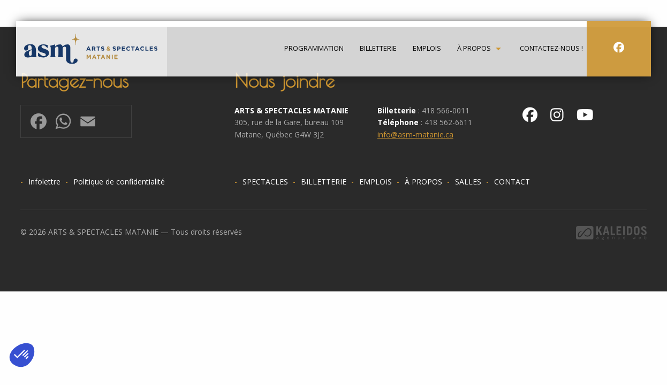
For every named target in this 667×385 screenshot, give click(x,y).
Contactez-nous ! (551, 48)
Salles (468, 181)
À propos (474, 48)
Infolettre (44, 181)
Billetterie (378, 48)
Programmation (314, 48)
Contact (512, 181)
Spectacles (265, 181)
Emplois (427, 48)
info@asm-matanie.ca (415, 134)
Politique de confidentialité (119, 181)
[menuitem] (314, 48)
